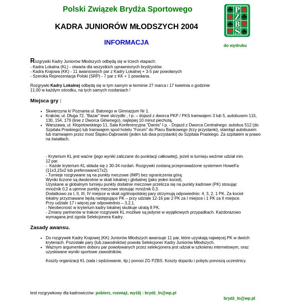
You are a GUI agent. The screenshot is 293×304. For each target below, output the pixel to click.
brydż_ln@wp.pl (239, 298)
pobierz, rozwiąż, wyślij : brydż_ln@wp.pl (136, 292)
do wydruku (235, 45)
